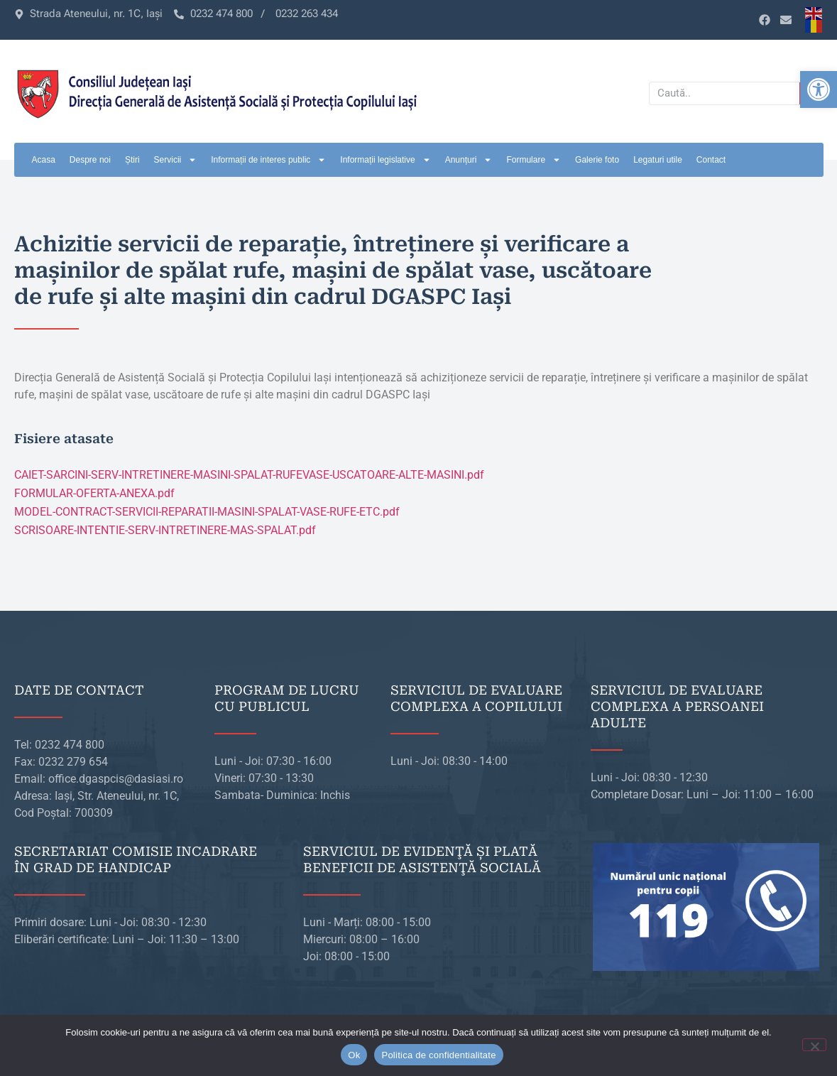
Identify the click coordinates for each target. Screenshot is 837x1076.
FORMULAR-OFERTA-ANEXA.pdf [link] (94, 493)
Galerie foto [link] (597, 160)
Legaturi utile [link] (657, 160)
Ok (354, 1055)
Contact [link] (711, 160)
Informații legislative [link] (385, 159)
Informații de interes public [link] (268, 159)
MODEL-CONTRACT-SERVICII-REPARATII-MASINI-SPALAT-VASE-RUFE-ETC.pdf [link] (207, 511)
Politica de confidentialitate (438, 1055)
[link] (818, 89)
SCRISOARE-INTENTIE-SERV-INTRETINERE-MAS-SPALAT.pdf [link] (165, 530)
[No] (814, 1044)
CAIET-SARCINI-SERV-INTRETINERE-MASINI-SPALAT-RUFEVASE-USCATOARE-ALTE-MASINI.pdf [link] (249, 475)
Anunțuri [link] (469, 159)
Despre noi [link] (90, 160)
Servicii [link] (175, 159)
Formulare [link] (533, 159)
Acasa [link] (43, 160)
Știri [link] (132, 160)
